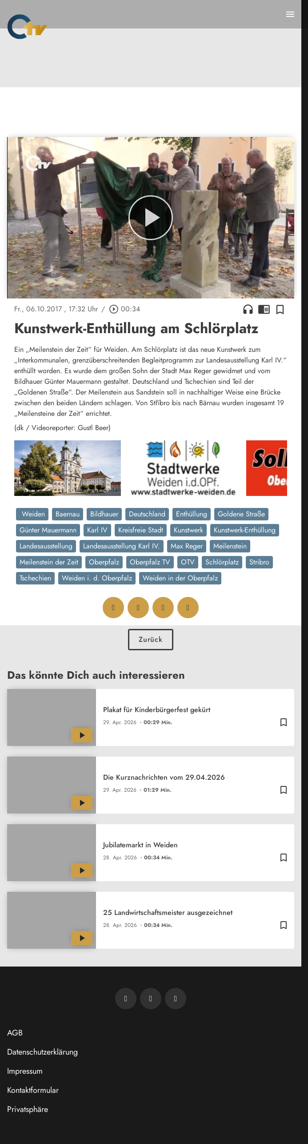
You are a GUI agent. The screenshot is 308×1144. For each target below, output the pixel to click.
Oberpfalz (104, 562)
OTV (188, 562)
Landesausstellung (46, 546)
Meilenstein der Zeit (49, 562)
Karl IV (97, 530)
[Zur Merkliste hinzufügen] (280, 309)
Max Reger (187, 546)
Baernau (68, 514)
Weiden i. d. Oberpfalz (97, 578)
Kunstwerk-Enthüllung (245, 530)
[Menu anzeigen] (290, 14)
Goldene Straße (241, 514)
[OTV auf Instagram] (175, 998)
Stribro (259, 562)
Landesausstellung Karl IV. (121, 546)
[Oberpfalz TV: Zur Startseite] (27, 26)
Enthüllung (191, 514)
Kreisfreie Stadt (140, 530)
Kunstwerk (188, 530)
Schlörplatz (222, 562)
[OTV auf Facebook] (150, 998)
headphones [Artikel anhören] (248, 309)
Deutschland (147, 514)
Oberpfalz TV (150, 562)
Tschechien (35, 578)
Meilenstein (230, 546)
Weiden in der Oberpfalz (180, 578)
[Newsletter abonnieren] (125, 998)
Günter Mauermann (48, 530)
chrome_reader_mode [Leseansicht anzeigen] (264, 309)
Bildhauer (104, 514)
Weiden (32, 514)
